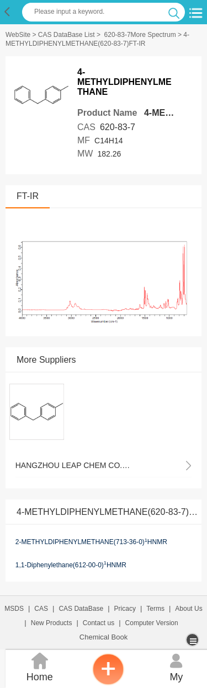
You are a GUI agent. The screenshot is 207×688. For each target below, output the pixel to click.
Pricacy (125, 608)
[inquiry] (108, 682)
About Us (188, 608)
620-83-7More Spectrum (140, 35)
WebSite (18, 35)
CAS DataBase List (66, 35)
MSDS (14, 608)
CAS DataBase (81, 608)
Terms (155, 608)
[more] (193, 640)
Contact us (98, 623)
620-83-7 (117, 127)
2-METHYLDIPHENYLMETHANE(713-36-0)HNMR (91, 542)
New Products (51, 623)
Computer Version (151, 623)
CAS (41, 608)
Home (40, 666)
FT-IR (28, 196)
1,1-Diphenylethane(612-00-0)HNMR (70, 564)
